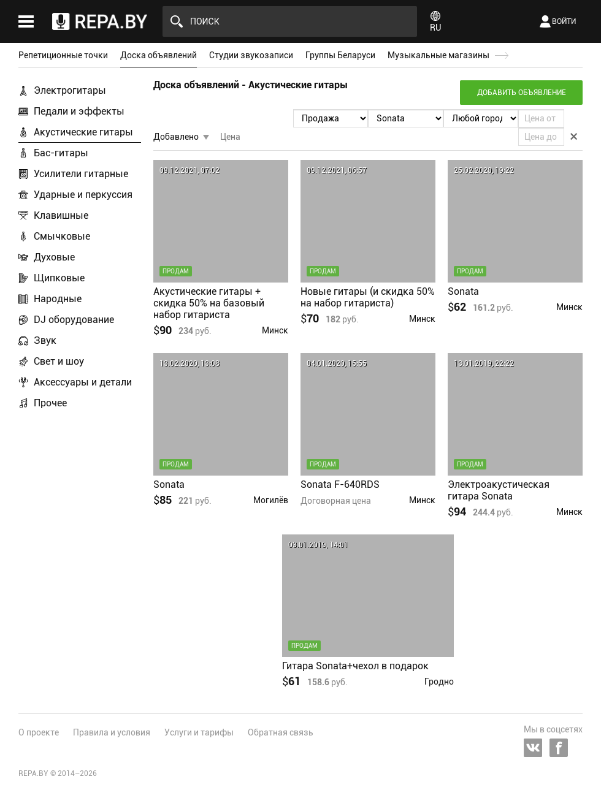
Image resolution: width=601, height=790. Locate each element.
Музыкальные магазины (438, 55)
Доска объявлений (158, 55)
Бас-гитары (61, 153)
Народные (58, 299)
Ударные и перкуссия (83, 194)
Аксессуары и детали (83, 382)
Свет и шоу (59, 361)
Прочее (50, 403)
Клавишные (61, 215)
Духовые (54, 257)
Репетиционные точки (63, 55)
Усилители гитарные (81, 174)
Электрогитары (70, 90)
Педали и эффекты (79, 111)
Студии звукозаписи (251, 55)
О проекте (38, 732)
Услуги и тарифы (199, 732)
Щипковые (59, 278)
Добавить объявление (521, 92)
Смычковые (62, 236)
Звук (45, 340)
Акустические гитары (83, 132)
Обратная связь (280, 732)
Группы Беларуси (340, 55)
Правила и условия (111, 732)
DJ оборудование (74, 319)
